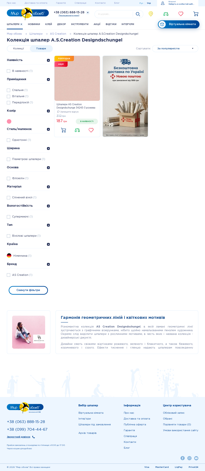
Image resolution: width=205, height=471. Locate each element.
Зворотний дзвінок (18, 437)
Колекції (18, 49)
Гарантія (61, 3)
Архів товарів (87, 433)
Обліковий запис (174, 413)
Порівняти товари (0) (177, 425)
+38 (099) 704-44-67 (27, 429)
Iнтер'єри (128, 24)
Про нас (11, 3)
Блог (117, 3)
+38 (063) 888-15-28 (69, 12)
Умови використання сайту (180, 430)
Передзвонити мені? (69, 15)
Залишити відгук (68, 112)
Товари (41, 49)
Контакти (100, 3)
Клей (48, 24)
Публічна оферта (135, 425)
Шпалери (15, 24)
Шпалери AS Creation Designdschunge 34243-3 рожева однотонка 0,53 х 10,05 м (75, 107)
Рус (141, 3)
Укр (149, 3)
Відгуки (111, 24)
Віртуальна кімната (177, 24)
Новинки (34, 24)
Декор (61, 24)
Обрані (167, 419)
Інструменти (79, 24)
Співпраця (80, 3)
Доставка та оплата (36, 3)
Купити (63, 130)
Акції (97, 24)
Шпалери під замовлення (94, 425)
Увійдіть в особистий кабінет (181, 4)
